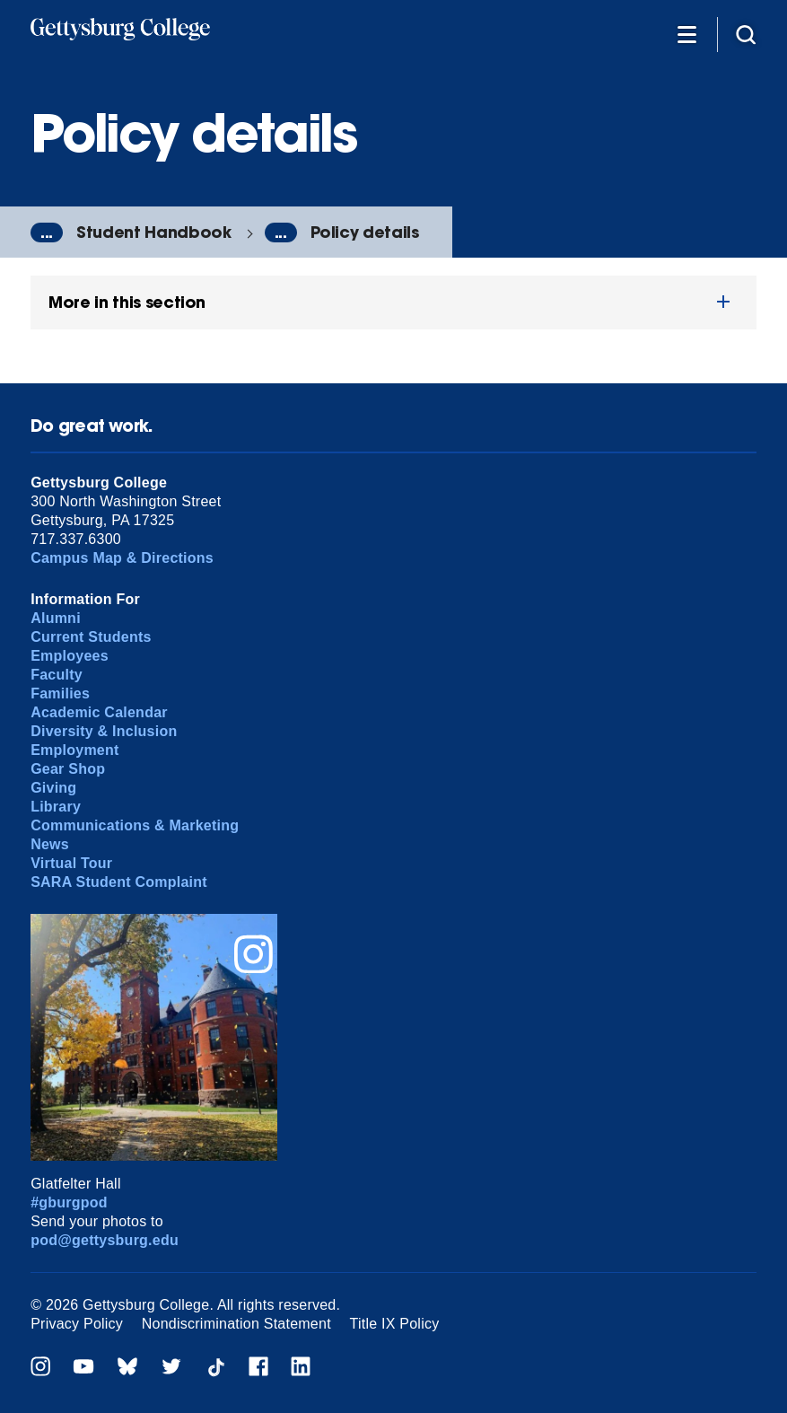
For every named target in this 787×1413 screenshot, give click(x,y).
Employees (70, 655)
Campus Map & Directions (122, 558)
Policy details (364, 232)
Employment (74, 750)
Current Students (91, 637)
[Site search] (746, 34)
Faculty (57, 674)
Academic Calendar (99, 712)
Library (56, 806)
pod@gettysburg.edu (105, 1240)
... (46, 232)
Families (60, 693)
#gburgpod (69, 1202)
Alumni (56, 618)
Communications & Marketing (135, 825)
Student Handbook (153, 232)
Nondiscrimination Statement (236, 1323)
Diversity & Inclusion (104, 731)
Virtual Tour (71, 863)
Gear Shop (68, 769)
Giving (53, 787)
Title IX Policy (395, 1323)
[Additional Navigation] (686, 34)
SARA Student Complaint (119, 882)
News (50, 844)
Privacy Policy (77, 1323)
